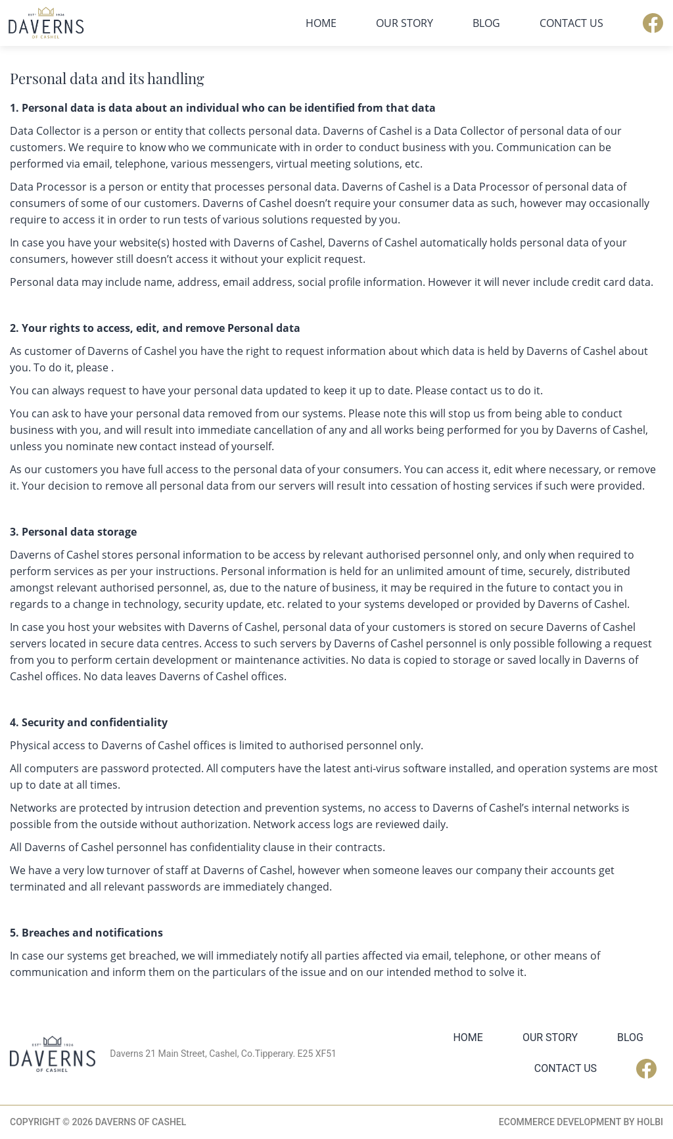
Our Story (404, 23)
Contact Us (571, 23)
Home (321, 23)
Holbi (650, 1122)
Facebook (653, 23)
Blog (486, 23)
